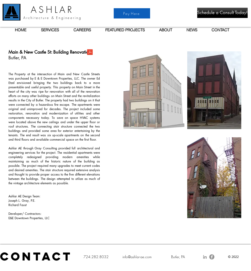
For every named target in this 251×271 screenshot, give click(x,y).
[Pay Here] (132, 13)
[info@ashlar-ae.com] (137, 256)
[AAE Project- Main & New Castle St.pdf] (90, 53)
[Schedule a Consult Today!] (222, 13)
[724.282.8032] (96, 256)
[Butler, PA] (178, 256)
